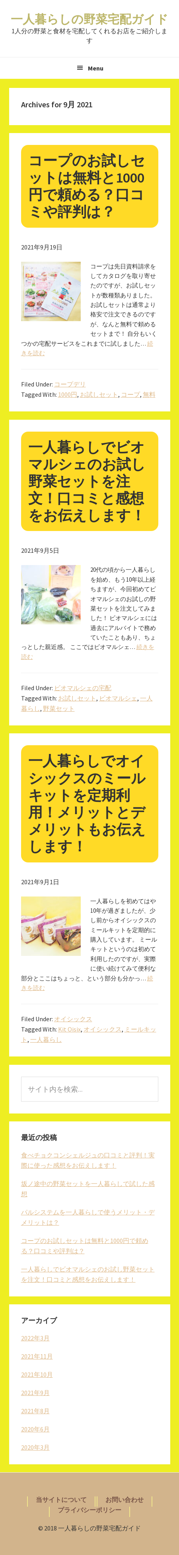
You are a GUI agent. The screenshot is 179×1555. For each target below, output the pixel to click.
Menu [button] (95, 68)
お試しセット (99, 394)
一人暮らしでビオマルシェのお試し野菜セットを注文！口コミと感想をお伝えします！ (87, 481)
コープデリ (70, 384)
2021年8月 (35, 1411)
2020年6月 (35, 1429)
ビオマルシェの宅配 (82, 688)
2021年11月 (37, 1356)
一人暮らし (46, 1039)
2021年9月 (35, 1393)
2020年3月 (35, 1447)
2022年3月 (35, 1338)
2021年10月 (37, 1374)
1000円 (67, 394)
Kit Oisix (69, 1029)
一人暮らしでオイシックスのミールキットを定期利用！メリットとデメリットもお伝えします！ (87, 803)
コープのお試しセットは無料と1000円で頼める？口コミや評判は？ (86, 186)
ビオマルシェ (118, 698)
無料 (149, 394)
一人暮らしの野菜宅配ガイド (89, 19)
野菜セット (59, 708)
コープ (130, 394)
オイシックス (73, 1019)
